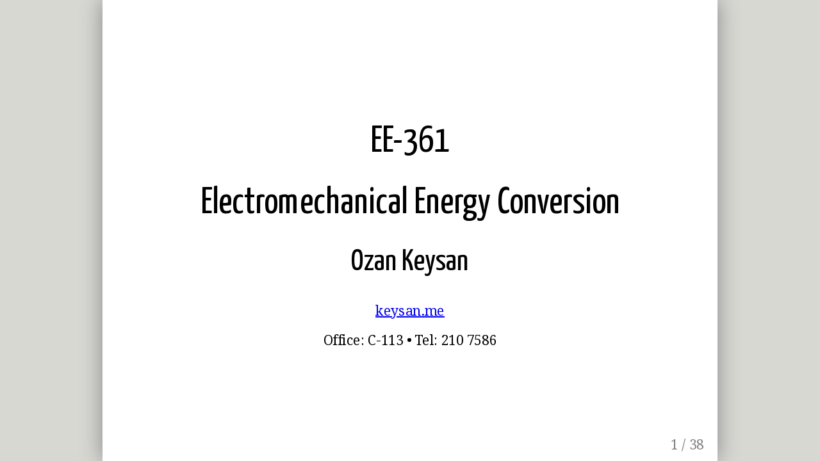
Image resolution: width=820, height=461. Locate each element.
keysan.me (410, 311)
